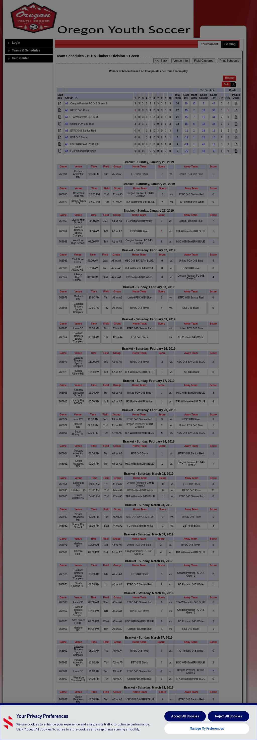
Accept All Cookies (185, 727)
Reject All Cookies (228, 727)
